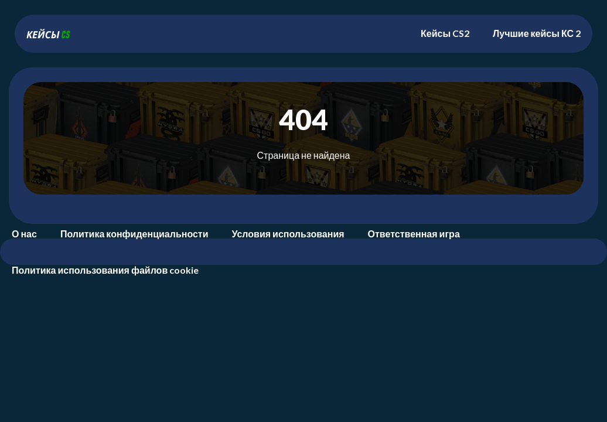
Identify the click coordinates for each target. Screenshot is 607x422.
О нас (24, 233)
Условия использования (288, 233)
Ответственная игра (414, 233)
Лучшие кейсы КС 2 (537, 33)
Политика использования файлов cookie (105, 269)
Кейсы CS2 (445, 33)
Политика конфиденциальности (134, 233)
